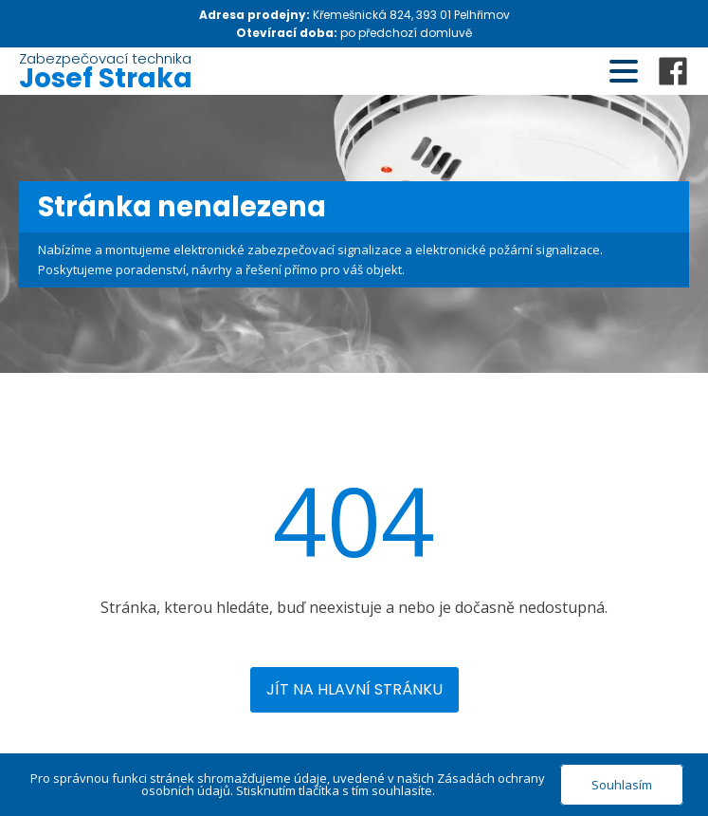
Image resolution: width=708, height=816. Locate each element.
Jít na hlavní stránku (354, 689)
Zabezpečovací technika (105, 71)
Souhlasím (621, 784)
